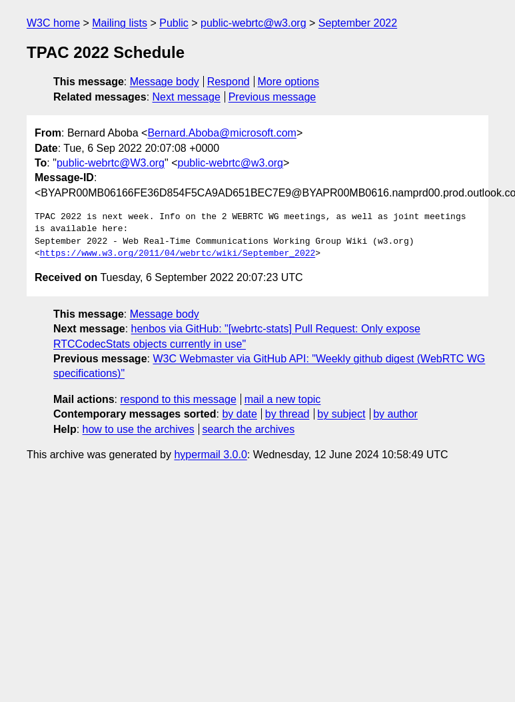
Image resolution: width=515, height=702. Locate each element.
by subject (341, 414)
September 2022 (357, 23)
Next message (187, 97)
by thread (287, 414)
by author (395, 414)
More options (289, 81)
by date (239, 414)
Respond (228, 81)
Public (174, 23)
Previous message (272, 97)
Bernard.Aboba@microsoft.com (221, 133)
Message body (164, 81)
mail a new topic (283, 399)
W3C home (53, 23)
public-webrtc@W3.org (111, 163)
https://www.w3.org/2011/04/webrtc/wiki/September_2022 (177, 254)
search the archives (249, 429)
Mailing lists (119, 23)
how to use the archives (139, 429)
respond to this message (178, 399)
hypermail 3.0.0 (210, 454)
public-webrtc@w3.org (253, 23)
